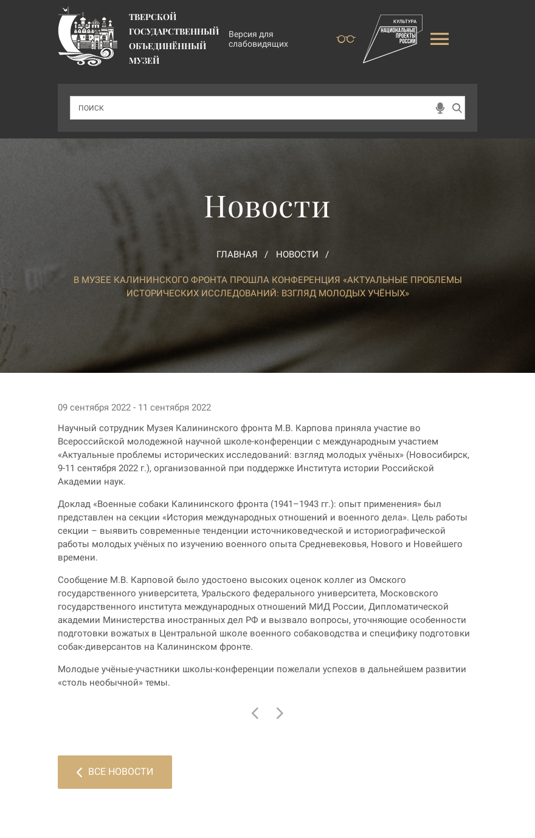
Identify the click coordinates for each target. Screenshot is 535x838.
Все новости (115, 771)
